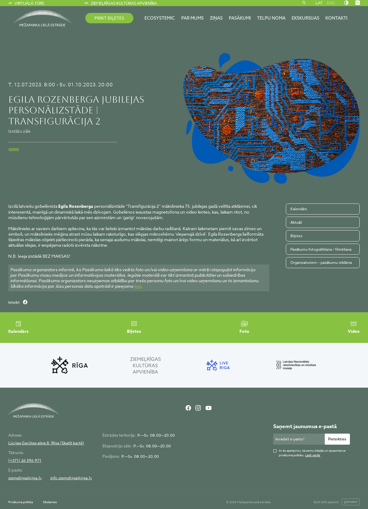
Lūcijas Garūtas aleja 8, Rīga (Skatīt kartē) (46, 443)
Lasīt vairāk (312, 455)
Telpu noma (271, 18)
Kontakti (336, 18)
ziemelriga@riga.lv (25, 478)
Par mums (192, 18)
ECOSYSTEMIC (159, 18)
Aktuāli (296, 222)
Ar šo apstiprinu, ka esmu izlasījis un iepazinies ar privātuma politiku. (312, 452)
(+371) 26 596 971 (24, 460)
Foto (244, 327)
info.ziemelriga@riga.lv (71, 478)
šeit (137, 286)
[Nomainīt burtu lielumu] (357, 3)
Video (354, 327)
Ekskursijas (305, 18)
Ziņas (216, 18)
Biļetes (296, 235)
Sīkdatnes (50, 502)
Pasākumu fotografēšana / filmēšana (320, 249)
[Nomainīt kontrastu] (346, 3)
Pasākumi (240, 18)
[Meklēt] (304, 3)
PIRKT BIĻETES (109, 18)
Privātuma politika (20, 502)
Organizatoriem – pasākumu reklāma (321, 262)
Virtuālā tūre (26, 3)
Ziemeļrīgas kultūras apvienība (120, 3)
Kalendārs (298, 208)
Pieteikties (337, 439)
